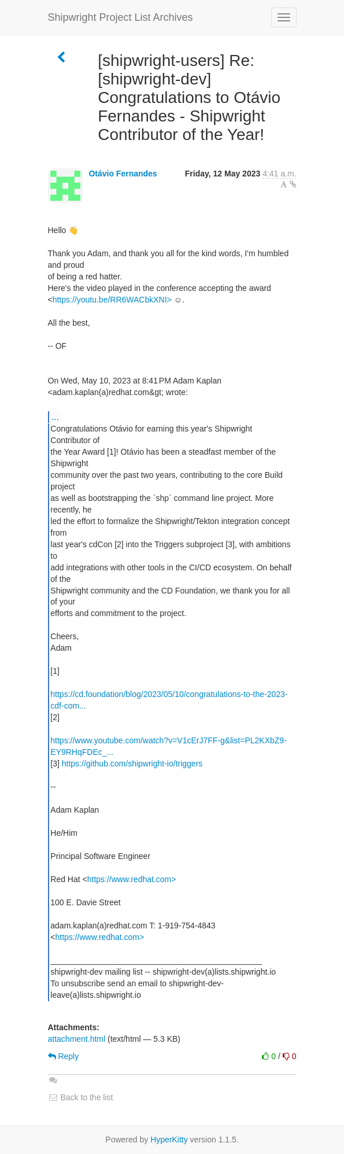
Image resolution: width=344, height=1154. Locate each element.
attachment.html (77, 1039)
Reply (63, 1056)
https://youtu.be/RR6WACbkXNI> (112, 299)
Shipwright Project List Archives (120, 17)
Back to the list (80, 1097)
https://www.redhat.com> (131, 879)
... (55, 416)
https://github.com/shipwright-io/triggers (132, 763)
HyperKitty (169, 1139)
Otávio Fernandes (122, 173)
